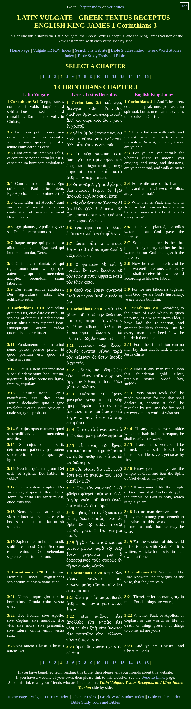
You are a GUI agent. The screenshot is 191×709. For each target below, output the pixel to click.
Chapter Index (89, 6)
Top (184, 6)
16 (147, 76)
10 (98, 76)
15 (139, 76)
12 (114, 76)
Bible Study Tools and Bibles (102, 55)
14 (130, 76)
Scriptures (115, 6)
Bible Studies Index (127, 50)
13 (122, 76)
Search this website (91, 50)
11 (106, 76)
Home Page (19, 50)
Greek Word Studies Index (122, 696)
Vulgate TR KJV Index (52, 50)
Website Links (153, 677)
